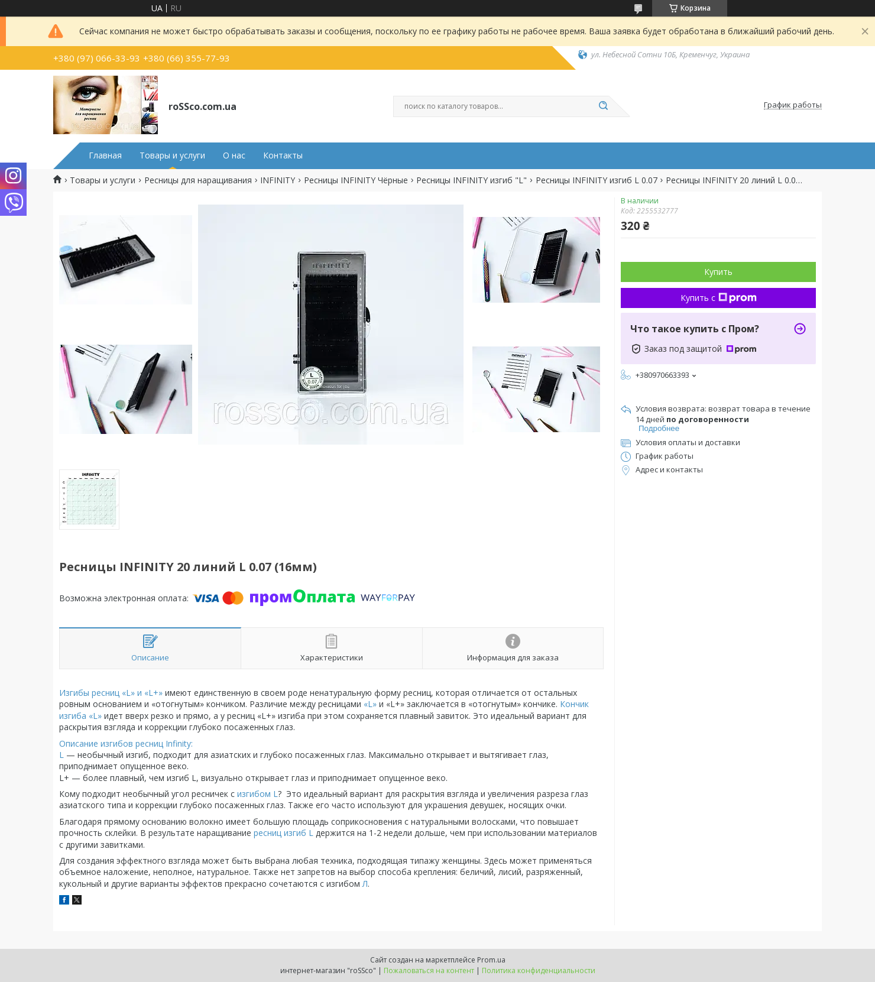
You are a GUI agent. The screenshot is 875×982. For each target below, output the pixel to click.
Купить (718, 271)
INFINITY (277, 180)
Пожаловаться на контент (429, 970)
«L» (370, 703)
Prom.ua (491, 960)
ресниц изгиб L (282, 832)
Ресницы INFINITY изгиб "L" (471, 180)
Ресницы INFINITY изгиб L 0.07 (596, 180)
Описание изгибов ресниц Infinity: (126, 743)
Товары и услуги (172, 155)
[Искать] (603, 106)
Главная (105, 155)
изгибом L (257, 793)
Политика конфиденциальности (538, 970)
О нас (234, 155)
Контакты (283, 155)
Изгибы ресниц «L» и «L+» (111, 692)
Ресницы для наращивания (198, 180)
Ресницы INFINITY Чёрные (356, 180)
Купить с (718, 297)
